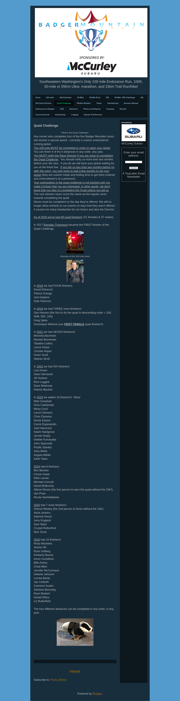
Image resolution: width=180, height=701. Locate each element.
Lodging (74, 115)
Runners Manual (131, 103)
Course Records (42, 115)
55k (107, 97)
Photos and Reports (92, 109)
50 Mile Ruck (94, 97)
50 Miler (80, 97)
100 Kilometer (65, 97)
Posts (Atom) (59, 679)
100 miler (50, 97)
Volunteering (112, 103)
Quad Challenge (64, 103)
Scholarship (60, 115)
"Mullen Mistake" (83, 103)
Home (37, 97)
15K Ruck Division (43, 103)
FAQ (62, 109)
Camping (110, 109)
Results (123, 109)
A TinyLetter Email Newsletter (133, 175)
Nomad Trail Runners (93, 115)
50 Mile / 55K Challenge (125, 97)
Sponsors (73, 109)
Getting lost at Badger (45, 109)
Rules (99, 103)
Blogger (97, 693)
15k (141, 97)
